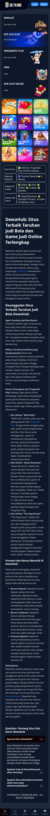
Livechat (45, 812)
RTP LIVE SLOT (12, 34)
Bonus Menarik (12, 696)
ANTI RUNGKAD (10, 39)
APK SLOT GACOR (14, 83)
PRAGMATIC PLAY (14, 50)
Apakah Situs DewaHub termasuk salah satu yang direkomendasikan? (25, 783)
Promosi (35, 812)
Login (34, 4)
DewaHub (22, 271)
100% (6, 90)
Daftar (44, 4)
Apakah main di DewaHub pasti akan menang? (25, 771)
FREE (6, 67)
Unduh (15, 812)
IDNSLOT (9, 17)
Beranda (5, 812)
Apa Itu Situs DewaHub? (25, 739)
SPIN (6, 74)
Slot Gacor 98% (10, 24)
